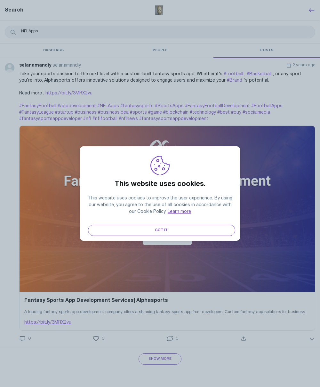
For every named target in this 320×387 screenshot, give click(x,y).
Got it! (162, 230)
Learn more (179, 212)
